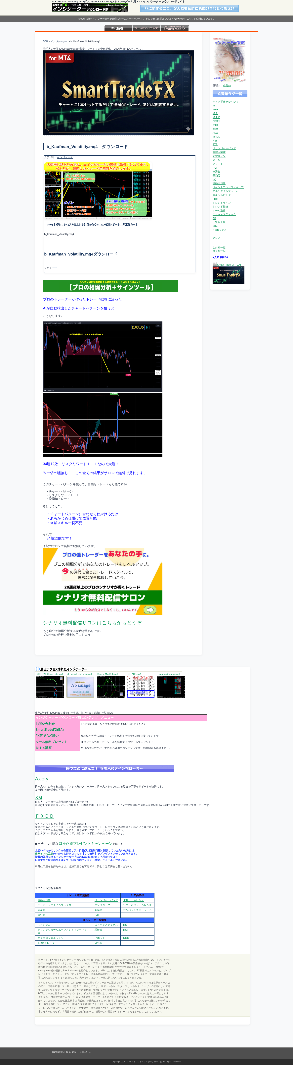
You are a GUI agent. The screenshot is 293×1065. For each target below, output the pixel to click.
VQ (214, 179)
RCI (215, 167)
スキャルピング (222, 195)
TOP (45, 41)
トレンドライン (222, 202)
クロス (216, 237)
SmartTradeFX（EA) (229, 264)
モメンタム (44, 924)
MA (215, 105)
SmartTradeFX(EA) (50, 729)
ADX (215, 132)
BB (214, 218)
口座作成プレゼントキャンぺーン (85, 844)
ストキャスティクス (106, 924)
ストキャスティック (224, 214)
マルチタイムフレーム (225, 191)
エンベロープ (102, 905)
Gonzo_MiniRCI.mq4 (107, 674)
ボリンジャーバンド (224, 148)
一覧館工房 (219, 222)
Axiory (41, 778)
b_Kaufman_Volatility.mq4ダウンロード (80, 254)
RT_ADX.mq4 (134, 674)
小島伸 (227, 85)
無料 (215, 226)
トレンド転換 (220, 206)
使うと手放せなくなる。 (227, 101)
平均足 (216, 175)
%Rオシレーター (47, 942)
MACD (216, 136)
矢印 (215, 125)
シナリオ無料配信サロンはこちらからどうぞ (92, 622)
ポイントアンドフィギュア (228, 187)
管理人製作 (219, 152)
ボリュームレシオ (133, 900)
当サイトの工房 (44, 853)
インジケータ (65, 157)
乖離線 (98, 929)
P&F (97, 915)
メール (216, 159)
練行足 (41, 915)
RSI (215, 140)
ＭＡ (215, 113)
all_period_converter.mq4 (79, 674)
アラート (218, 163)
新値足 (98, 910)
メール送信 (219, 210)
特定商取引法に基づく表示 (64, 1052)
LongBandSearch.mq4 (169, 674)
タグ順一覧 (219, 250)
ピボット (100, 937)
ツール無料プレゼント (51, 742)
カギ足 (41, 910)
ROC (126, 937)
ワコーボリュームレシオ (137, 905)
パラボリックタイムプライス (54, 905)
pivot (215, 128)
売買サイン (219, 156)
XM (38, 797)
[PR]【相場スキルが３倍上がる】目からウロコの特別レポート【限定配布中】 (92, 224)
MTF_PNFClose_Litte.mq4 (50, 674)
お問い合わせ (45, 723)
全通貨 (216, 171)
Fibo (215, 198)
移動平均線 (219, 183)
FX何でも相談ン (47, 735)
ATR (215, 144)
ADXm (216, 121)
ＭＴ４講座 (44, 748)
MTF (215, 109)
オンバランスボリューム (137, 910)
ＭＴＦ (216, 117)
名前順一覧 (219, 247)
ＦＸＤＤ (44, 816)
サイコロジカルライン (50, 937)
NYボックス (220, 229)
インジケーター (59, 41)
